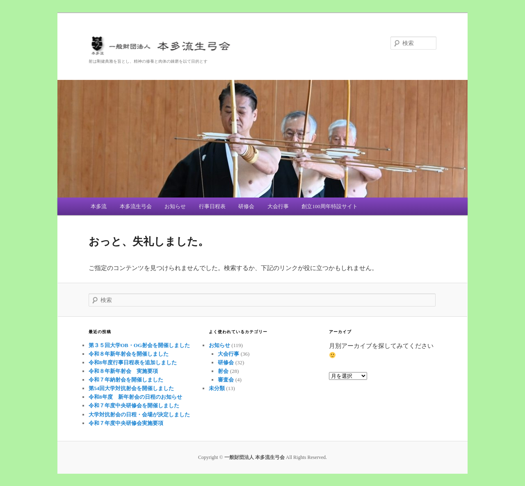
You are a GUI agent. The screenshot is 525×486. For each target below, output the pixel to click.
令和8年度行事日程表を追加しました (133, 362)
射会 (223, 371)
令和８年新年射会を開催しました (129, 354)
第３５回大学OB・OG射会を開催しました (139, 345)
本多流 (99, 206)
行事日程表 (212, 206)
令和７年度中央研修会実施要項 (126, 423)
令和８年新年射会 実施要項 (123, 371)
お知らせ (175, 206)
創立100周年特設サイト (329, 206)
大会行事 (278, 206)
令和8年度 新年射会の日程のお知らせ (135, 397)
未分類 (217, 388)
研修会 (246, 206)
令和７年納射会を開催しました (126, 380)
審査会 (226, 380)
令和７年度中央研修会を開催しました (134, 405)
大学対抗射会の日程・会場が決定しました (139, 414)
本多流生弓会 (136, 206)
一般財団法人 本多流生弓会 (262, 47)
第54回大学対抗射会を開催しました (131, 388)
